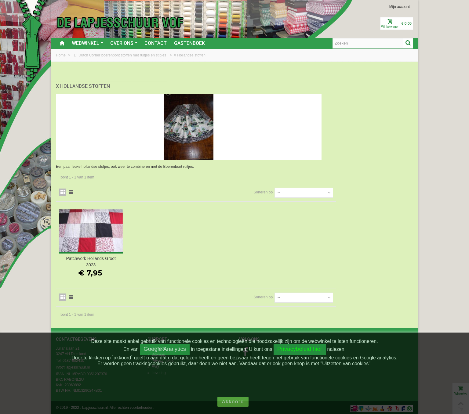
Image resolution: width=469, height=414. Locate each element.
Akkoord (233, 401)
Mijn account (399, 7)
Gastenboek (189, 43)
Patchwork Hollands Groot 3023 (180, 260)
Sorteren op (340, 191)
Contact (155, 43)
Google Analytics (165, 349)
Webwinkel (88, 43)
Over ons (124, 43)
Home (61, 55)
